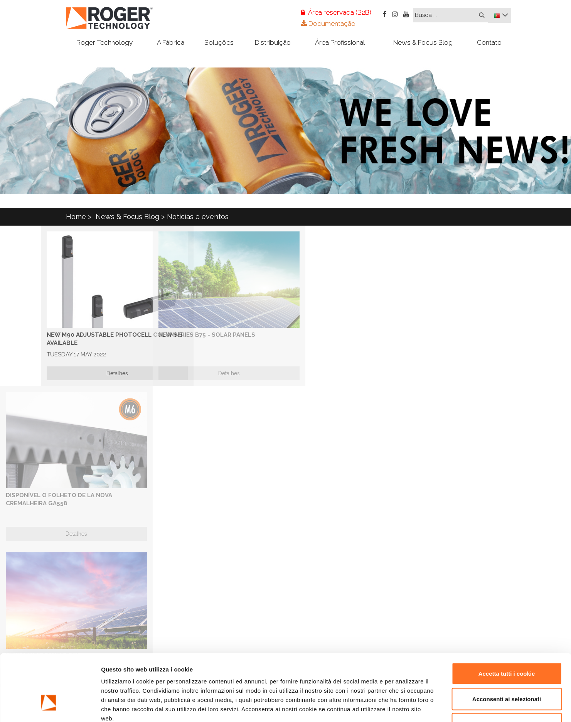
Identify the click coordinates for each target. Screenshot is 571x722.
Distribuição (273, 42)
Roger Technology (104, 42)
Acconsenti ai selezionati (506, 646)
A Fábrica (170, 42)
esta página (82, 589)
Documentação (328, 23)
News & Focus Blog (423, 42)
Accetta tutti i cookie (506, 620)
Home (76, 217)
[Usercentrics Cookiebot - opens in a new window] (50, 707)
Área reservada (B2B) (336, 12)
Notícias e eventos (198, 217)
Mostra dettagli (409, 706)
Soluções (219, 42)
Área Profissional (340, 42)
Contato (489, 42)
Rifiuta (507, 671)
